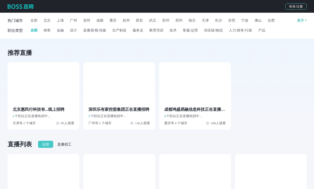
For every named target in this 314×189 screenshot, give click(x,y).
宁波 (244, 20)
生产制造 (119, 30)
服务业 (138, 30)
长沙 (218, 20)
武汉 (152, 20)
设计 (73, 30)
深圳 (86, 20)
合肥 (271, 20)
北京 (47, 20)
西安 (139, 20)
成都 (99, 20)
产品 (261, 30)
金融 (60, 30)
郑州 (178, 20)
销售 (47, 30)
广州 (73, 20)
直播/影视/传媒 (94, 30)
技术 (173, 30)
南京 (192, 20)
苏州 (165, 20)
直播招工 (64, 144)
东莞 (231, 20)
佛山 (258, 20)
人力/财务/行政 (240, 30)
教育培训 (156, 30)
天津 (205, 20)
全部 (34, 20)
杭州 (126, 20)
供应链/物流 (213, 30)
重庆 (113, 20)
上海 (60, 20)
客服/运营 (190, 30)
